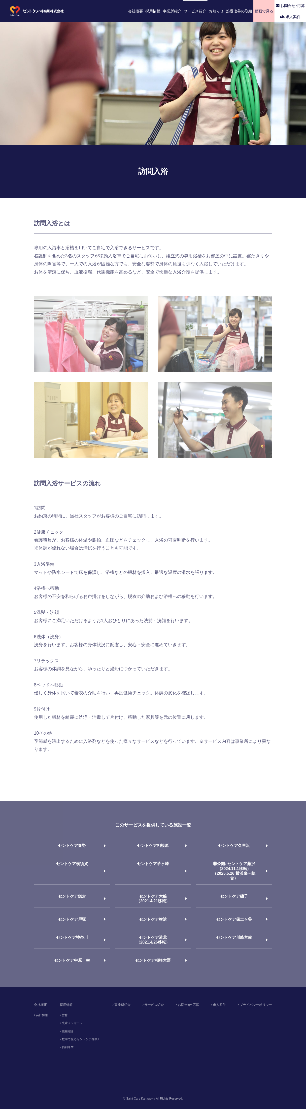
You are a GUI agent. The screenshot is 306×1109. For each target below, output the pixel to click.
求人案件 (290, 17)
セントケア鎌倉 (82, 897)
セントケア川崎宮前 (242, 938)
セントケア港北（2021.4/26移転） (161, 939)
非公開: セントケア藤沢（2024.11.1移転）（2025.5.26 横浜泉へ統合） (240, 871)
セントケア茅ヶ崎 (162, 867)
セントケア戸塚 (82, 919)
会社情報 (41, 1015)
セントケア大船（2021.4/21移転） (161, 898)
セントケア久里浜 (243, 845)
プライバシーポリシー (255, 1005)
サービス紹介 (153, 1005)
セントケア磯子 (244, 897)
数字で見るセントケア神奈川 (80, 1039)
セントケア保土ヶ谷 (242, 919)
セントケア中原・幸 (80, 960)
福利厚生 (67, 1047)
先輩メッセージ (71, 1023)
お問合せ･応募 (290, 5)
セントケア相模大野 (161, 960)
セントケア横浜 (163, 919)
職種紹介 (67, 1031)
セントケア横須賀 (81, 867)
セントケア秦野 (82, 845)
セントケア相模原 (162, 845)
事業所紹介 (121, 1005)
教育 (64, 1015)
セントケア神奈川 (81, 938)
